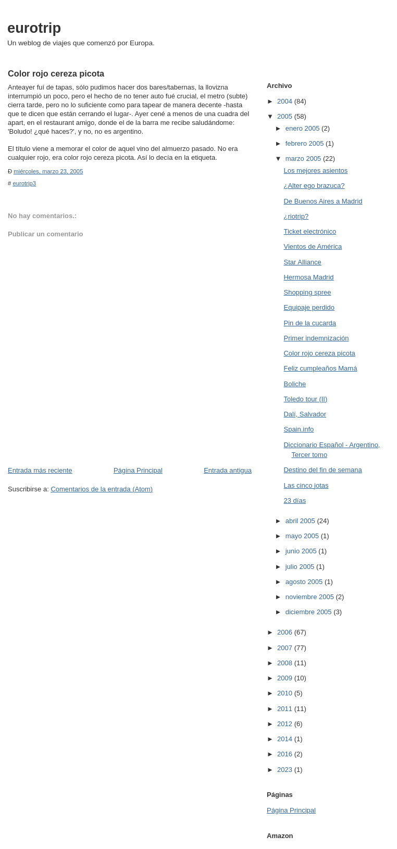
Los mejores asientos (315, 170)
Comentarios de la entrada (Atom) (102, 489)
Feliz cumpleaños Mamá (320, 368)
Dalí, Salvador (304, 414)
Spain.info (298, 429)
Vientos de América (312, 246)
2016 (285, 754)
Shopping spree (307, 292)
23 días (294, 500)
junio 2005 (302, 551)
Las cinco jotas (305, 485)
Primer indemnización (316, 338)
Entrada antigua (228, 470)
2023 (285, 770)
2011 (285, 709)
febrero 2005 (306, 143)
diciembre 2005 (310, 612)
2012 (285, 724)
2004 (285, 101)
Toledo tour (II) (305, 399)
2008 (285, 663)
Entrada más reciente (40, 470)
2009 (285, 678)
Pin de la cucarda (309, 323)
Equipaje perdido (308, 307)
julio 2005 (301, 567)
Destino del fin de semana (322, 470)
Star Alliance (302, 262)
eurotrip (34, 28)
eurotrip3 (24, 183)
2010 (285, 693)
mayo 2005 (303, 536)
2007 (285, 648)
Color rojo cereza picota (319, 353)
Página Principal (138, 470)
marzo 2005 (304, 158)
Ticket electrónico (309, 231)
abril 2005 (301, 521)
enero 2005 (303, 128)
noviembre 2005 (311, 597)
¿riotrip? (295, 216)
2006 (285, 632)
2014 (285, 739)
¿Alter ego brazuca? (313, 185)
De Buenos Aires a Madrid (322, 201)
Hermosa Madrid (308, 277)
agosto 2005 (305, 582)
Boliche (294, 384)
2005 (285, 116)
